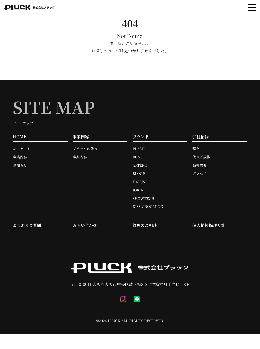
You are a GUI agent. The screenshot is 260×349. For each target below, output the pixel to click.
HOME (19, 137)
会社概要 (199, 165)
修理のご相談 (145, 225)
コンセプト (21, 148)
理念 (196, 148)
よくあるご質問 (27, 225)
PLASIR (139, 148)
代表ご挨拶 (201, 156)
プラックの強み (85, 148)
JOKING (139, 189)
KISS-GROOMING (148, 206)
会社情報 (200, 137)
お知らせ (20, 165)
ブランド (141, 137)
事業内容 (20, 156)
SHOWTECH (143, 198)
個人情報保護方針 (208, 225)
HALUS (139, 181)
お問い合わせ (85, 225)
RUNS (137, 156)
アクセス (199, 173)
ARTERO (140, 165)
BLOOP (139, 173)
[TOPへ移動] (29, 7)
